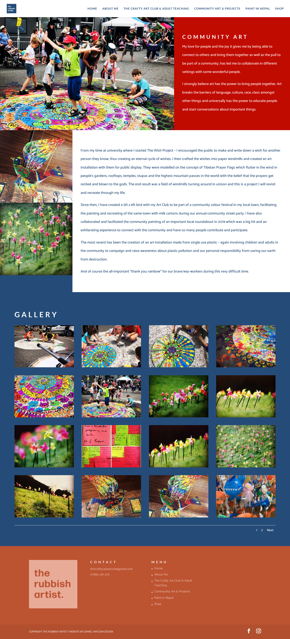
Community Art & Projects (217, 8)
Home (92, 8)
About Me (110, 8)
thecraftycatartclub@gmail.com (111, 569)
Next (270, 530)
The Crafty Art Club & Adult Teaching (156, 8)
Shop (279, 8)
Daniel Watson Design (98, 632)
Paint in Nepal (258, 8)
